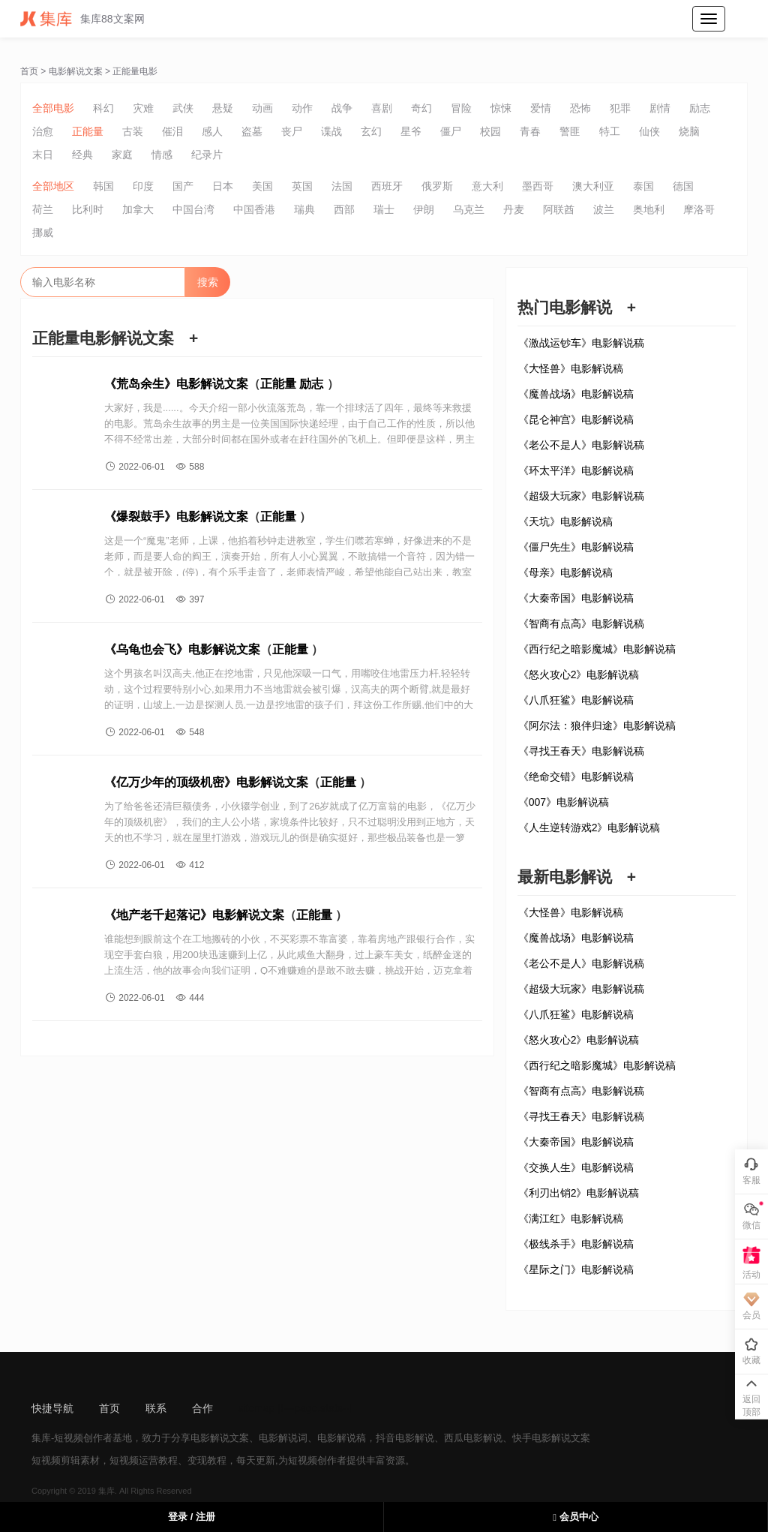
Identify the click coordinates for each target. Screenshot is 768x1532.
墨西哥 (538, 186)
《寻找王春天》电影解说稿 (581, 751)
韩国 (103, 186)
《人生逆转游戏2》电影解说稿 (589, 827)
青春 (530, 131)
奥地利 (648, 209)
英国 (302, 186)
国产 (183, 186)
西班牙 (387, 186)
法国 (342, 186)
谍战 (331, 131)
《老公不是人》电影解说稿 (581, 445)
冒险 (461, 108)
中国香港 (254, 209)
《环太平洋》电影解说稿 (576, 470)
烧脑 (689, 131)
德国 (683, 186)
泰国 (643, 186)
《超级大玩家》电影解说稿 (581, 496)
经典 (82, 155)
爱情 (540, 108)
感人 (212, 131)
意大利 (487, 186)
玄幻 (371, 131)
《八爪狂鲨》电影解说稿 (576, 700)
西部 (344, 209)
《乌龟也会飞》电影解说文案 (182, 649)
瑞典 (304, 209)
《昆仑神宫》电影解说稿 (576, 419)
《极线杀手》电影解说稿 (576, 1244)
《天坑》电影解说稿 (565, 521)
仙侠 (649, 131)
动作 (302, 108)
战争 (342, 108)
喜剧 (381, 108)
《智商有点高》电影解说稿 (581, 623)
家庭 (122, 155)
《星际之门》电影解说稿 (576, 1269)
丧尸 (291, 131)
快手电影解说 (541, 1437)
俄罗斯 (437, 186)
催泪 (172, 131)
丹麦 (513, 209)
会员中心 (575, 1516)
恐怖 (580, 108)
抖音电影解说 (405, 1437)
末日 (42, 155)
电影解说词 (283, 1437)
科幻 (103, 108)
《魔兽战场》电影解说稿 (576, 394)
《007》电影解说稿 (563, 802)
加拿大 (138, 209)
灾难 (143, 108)
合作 (202, 1408)
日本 (222, 186)
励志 (699, 108)
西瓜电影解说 (473, 1437)
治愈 (42, 131)
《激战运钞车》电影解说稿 (581, 343)
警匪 (570, 131)
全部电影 (53, 108)
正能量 (88, 131)
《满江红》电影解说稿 (570, 1218)
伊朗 (423, 209)
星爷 (411, 131)
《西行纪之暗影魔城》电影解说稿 (597, 649)
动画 (262, 108)
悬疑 (222, 108)
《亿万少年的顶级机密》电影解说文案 (206, 782)
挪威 (42, 233)
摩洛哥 (699, 209)
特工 (609, 131)
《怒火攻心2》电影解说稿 (579, 674)
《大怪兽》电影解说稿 (570, 368)
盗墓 (252, 131)
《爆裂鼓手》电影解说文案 (176, 516)
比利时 (88, 209)
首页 (29, 71)
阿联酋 (558, 209)
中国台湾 (193, 209)
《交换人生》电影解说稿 (576, 1167)
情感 (162, 155)
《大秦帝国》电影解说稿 (576, 598)
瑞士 (384, 209)
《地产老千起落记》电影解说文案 (194, 915)
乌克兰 (468, 209)
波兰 (603, 209)
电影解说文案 (76, 71)
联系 (156, 1408)
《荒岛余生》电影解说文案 (176, 383)
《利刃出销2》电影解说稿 (579, 1193)
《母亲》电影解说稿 (565, 572)
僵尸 (450, 131)
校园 (490, 131)
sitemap (256, 1408)
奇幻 (421, 108)
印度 (143, 186)
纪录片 (207, 155)
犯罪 (620, 108)
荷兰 (42, 209)
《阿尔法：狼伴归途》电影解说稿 (597, 725)
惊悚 (501, 108)
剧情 (660, 108)
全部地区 (53, 186)
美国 (262, 186)
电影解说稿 (341, 1437)
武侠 (183, 108)
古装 (132, 131)
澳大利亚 (593, 186)
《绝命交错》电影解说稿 (576, 776)
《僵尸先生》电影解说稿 (576, 547)
